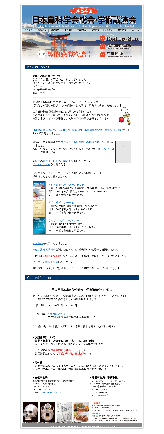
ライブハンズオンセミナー (63, 220)
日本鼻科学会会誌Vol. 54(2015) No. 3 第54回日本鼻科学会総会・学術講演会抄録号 (79, 130)
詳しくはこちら (41, 164)
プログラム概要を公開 (45, 262)
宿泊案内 (38, 243)
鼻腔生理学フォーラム (61, 202)
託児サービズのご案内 (55, 161)
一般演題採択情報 (43, 249)
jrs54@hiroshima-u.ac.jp (51, 392)
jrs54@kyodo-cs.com (106, 395)
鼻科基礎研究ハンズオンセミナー (67, 184)
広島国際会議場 (56, 314)
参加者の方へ (94, 142)
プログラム (64, 142)
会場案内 (79, 142)
